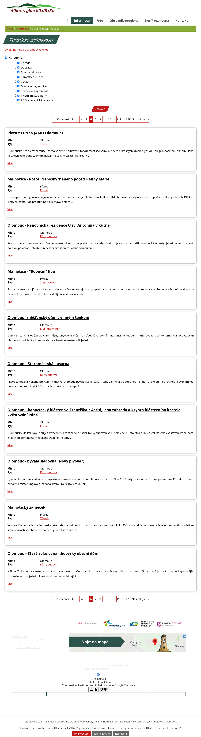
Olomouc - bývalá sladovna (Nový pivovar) (46, 461)
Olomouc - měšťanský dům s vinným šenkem (48, 317)
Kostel (44, 190)
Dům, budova (48, 236)
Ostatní (25, 81)
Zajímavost (47, 282)
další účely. (172, 721)
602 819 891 (38, 640)
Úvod (67, 20)
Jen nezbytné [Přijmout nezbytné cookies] (102, 733)
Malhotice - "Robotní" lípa (31, 271)
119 (119, 119)
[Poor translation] (104, 689)
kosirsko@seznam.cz (28, 647)
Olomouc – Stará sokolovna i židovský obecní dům (53, 553)
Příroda (25, 63)
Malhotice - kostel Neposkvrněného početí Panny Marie (58, 179)
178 (128, 119)
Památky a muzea (32, 77)
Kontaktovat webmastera (118, 665)
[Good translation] (93, 689)
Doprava (26, 67)
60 (109, 119)
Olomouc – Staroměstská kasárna (38, 363)
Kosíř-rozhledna (157, 21)
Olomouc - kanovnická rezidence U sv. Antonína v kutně (59, 225)
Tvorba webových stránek (96, 668)
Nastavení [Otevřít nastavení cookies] (121, 733)
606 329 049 (20, 636)
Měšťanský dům (50, 328)
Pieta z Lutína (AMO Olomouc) (35, 132)
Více (10, 163)
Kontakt (181, 21)
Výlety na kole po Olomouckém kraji (27, 49)
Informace (82, 21)
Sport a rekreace (31, 72)
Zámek (44, 518)
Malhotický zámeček (27, 507)
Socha (44, 144)
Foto (99, 21)
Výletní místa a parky (34, 95)
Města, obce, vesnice (34, 86)
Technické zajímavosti (35, 91)
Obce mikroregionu (124, 21)
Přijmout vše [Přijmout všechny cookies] (81, 733)
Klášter (44, 426)
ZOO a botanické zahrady (37, 100)
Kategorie (15, 57)
